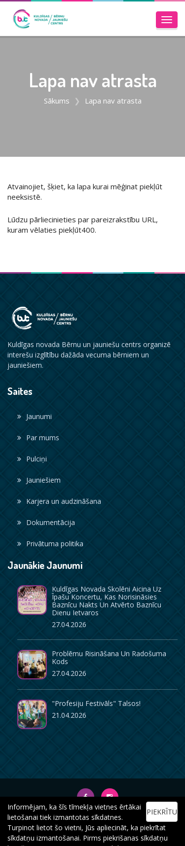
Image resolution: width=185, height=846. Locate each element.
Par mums (38, 437)
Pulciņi (32, 458)
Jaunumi (34, 416)
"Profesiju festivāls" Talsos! (96, 703)
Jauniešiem (39, 480)
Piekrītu (162, 811)
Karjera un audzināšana (59, 501)
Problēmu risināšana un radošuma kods (109, 657)
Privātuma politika (50, 543)
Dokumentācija (46, 522)
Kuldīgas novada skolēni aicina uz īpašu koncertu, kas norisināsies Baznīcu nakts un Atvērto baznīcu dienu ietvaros (106, 600)
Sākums (57, 101)
